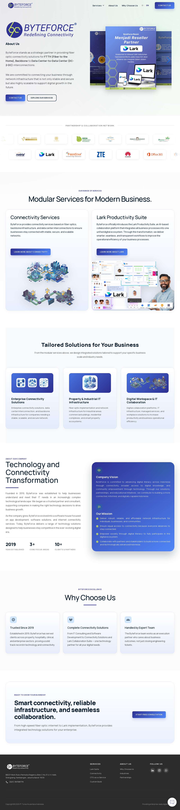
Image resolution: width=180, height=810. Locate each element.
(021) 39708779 (16, 782)
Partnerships (125, 777)
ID (142, 5)
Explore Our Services (42, 98)
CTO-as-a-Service (98, 777)
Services (99, 5)
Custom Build (96, 781)
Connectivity (96, 773)
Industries (124, 773)
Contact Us (164, 5)
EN (147, 5)
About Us (113, 5)
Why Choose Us (130, 5)
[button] (168, 60)
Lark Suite (94, 769)
